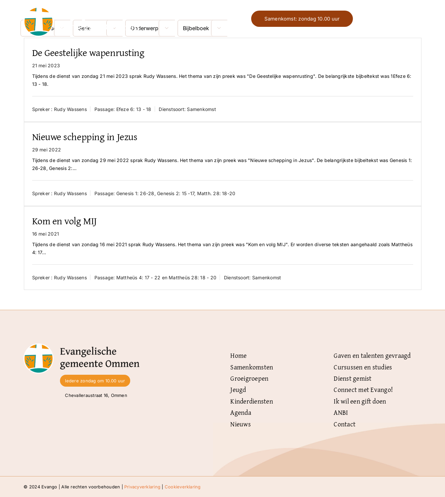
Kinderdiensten (251, 401)
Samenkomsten (251, 367)
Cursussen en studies (363, 367)
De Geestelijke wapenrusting (88, 52)
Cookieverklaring (183, 486)
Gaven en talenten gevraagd (372, 355)
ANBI (341, 412)
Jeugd (238, 389)
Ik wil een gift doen (360, 401)
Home (238, 355)
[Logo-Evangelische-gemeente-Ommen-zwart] (81, 346)
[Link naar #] (414, 19)
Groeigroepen (249, 378)
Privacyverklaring (142, 486)
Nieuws (240, 424)
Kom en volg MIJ (64, 220)
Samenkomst (201, 109)
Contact (345, 424)
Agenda (240, 412)
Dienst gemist (352, 378)
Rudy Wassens (70, 109)
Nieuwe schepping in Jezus (85, 136)
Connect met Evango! (363, 389)
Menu (395, 19)
